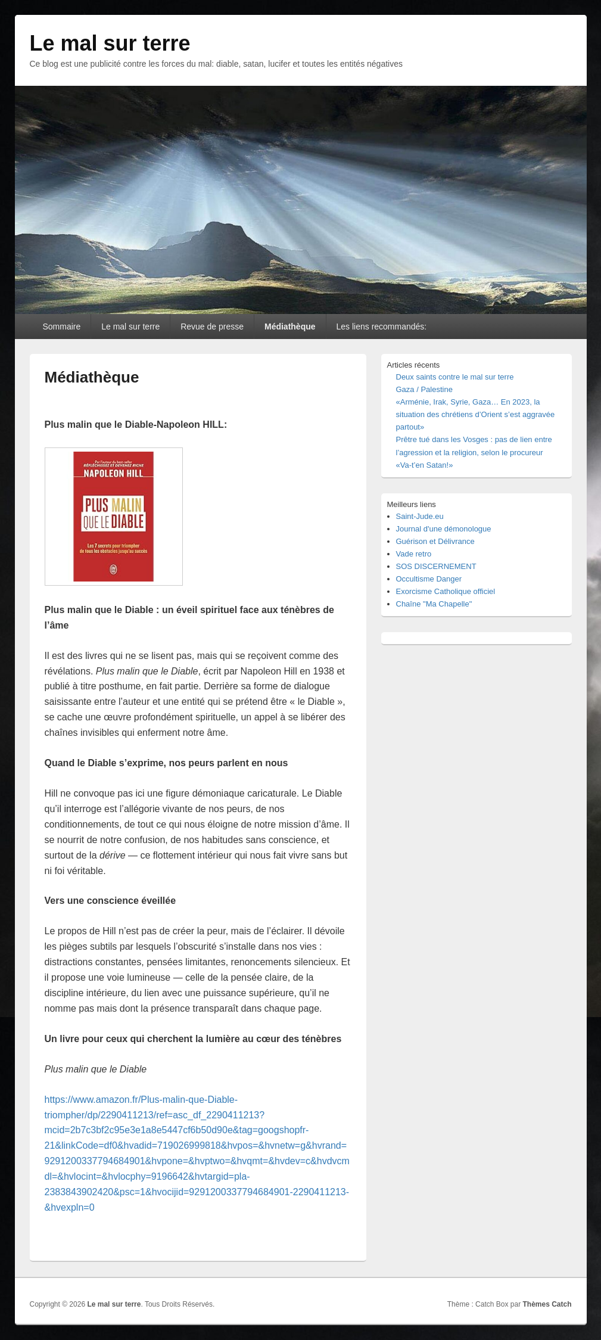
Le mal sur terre (110, 43)
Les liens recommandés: (381, 326)
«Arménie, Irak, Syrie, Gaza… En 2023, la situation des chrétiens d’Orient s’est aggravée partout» (475, 414)
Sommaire (61, 326)
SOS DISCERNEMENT (436, 566)
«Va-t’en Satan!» (424, 465)
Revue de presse (212, 326)
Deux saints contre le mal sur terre (455, 376)
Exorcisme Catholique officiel (446, 591)
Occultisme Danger (429, 578)
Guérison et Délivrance (435, 541)
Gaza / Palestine (424, 389)
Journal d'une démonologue (443, 528)
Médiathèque (290, 326)
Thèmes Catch (546, 1304)
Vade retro (414, 553)
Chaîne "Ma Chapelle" (434, 603)
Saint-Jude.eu (420, 516)
